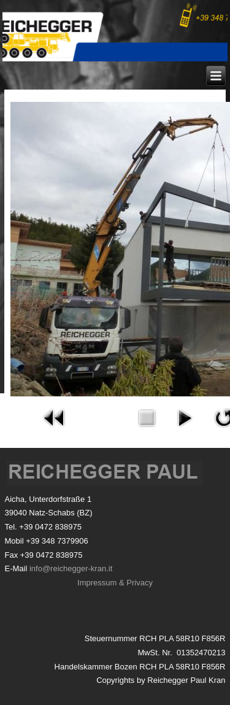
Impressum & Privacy (115, 582)
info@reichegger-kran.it (70, 568)
